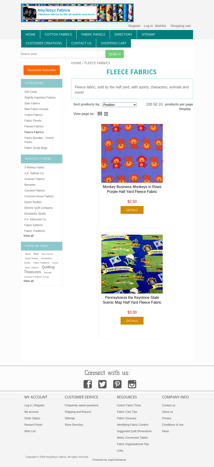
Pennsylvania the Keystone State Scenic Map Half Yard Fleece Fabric (132, 300)
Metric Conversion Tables (132, 437)
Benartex (29, 184)
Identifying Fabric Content (132, 424)
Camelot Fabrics (34, 190)
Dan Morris (47, 254)
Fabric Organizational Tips (133, 444)
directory (123, 34)
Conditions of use (172, 424)
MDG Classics (32, 267)
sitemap (148, 34)
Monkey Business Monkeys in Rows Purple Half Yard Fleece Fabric (132, 189)
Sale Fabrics (32, 103)
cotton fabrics (58, 34)
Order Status (32, 418)
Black (28, 254)
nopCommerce (117, 459)
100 (149, 104)
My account (31, 411)
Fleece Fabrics (34, 132)
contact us (81, 43)
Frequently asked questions (81, 405)
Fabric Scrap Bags (35, 148)
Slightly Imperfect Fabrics (40, 97)
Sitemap (70, 418)
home (30, 34)
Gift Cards (30, 91)
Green (55, 263)
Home (76, 62)
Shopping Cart (113, 43)
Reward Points (33, 424)
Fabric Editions (33, 225)
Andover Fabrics (34, 179)
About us (167, 411)
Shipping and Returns (78, 411)
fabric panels (93, 34)
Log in (148, 26)
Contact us (168, 405)
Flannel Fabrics (33, 126)
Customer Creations (44, 43)
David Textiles (32, 202)
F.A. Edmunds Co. (35, 219)
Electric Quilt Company (38, 208)
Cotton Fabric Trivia (129, 405)
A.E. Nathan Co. (34, 173)
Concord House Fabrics (39, 196)
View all (28, 235)
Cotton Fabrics (33, 115)
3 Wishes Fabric (34, 167)
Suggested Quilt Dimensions (134, 431)
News (165, 431)
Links (120, 450)
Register (134, 26)
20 (161, 104)
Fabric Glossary (126, 418)
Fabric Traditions (34, 231)
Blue (36, 253)
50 (155, 104)
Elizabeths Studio (35, 213)
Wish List (30, 431)
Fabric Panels (32, 120)
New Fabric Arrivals (36, 109)
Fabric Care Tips (127, 411)
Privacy (166, 418)
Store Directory (74, 424)
